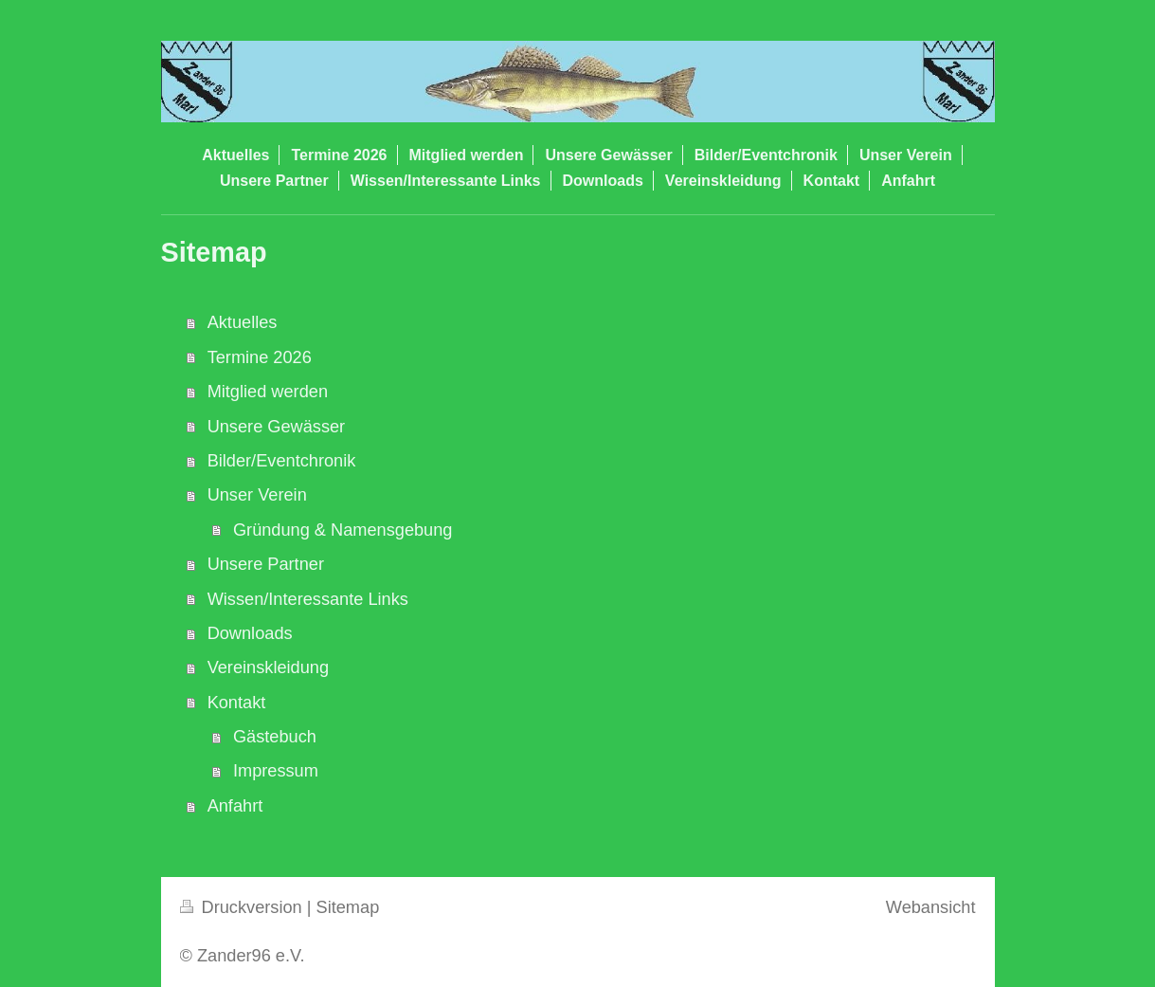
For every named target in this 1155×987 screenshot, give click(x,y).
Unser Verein (257, 494)
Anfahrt (235, 805)
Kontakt (237, 702)
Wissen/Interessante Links (308, 599)
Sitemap (348, 907)
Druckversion (243, 907)
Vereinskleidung (268, 667)
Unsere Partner (266, 564)
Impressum (275, 770)
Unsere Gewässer (277, 426)
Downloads (250, 633)
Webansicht (931, 907)
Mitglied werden (268, 391)
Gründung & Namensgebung (343, 530)
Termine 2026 (260, 357)
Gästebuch (274, 736)
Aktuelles (243, 322)
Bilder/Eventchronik (282, 460)
